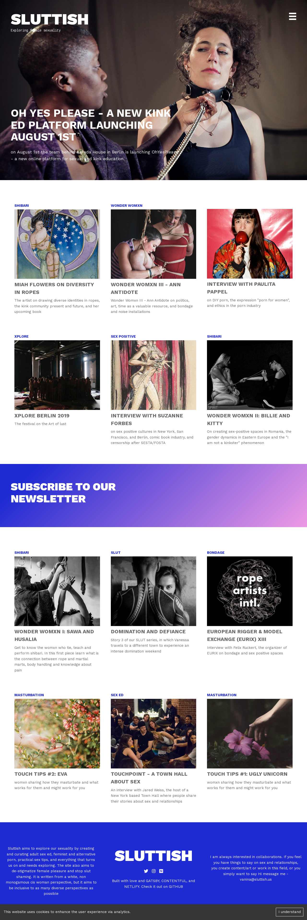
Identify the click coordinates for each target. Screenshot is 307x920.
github (176, 886)
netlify (131, 886)
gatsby (152, 881)
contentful (173, 881)
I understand (289, 912)
